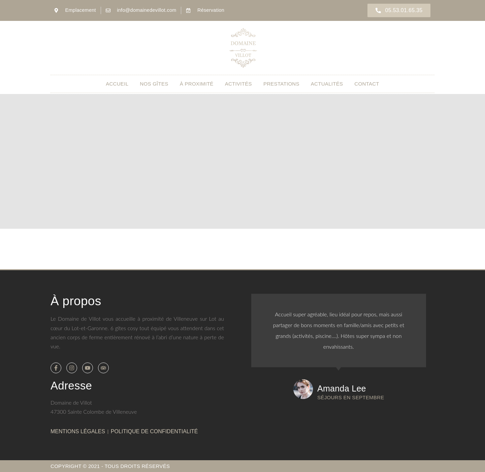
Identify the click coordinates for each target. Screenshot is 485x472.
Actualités (327, 84)
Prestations (281, 84)
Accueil (117, 84)
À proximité (197, 84)
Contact (366, 84)
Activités (238, 84)
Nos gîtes (154, 84)
